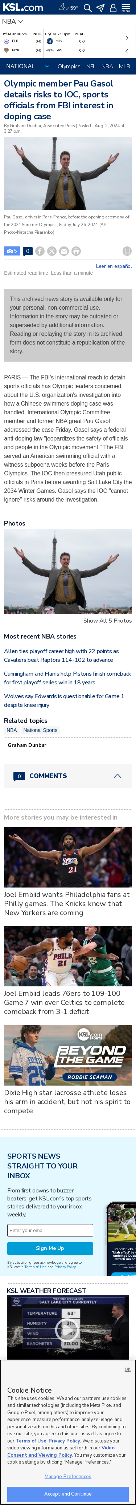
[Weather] (68, 7)
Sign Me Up (50, 1248)
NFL (91, 67)
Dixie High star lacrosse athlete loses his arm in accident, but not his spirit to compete (67, 1102)
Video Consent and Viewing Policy (61, 1451)
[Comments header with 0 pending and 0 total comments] (68, 776)
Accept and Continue (68, 1494)
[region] (68, 1432)
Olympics (69, 67)
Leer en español (114, 266)
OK (128, 1369)
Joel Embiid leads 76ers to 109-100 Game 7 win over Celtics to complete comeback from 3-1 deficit (64, 1003)
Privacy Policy (64, 1266)
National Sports (41, 730)
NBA (107, 67)
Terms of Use (35, 1266)
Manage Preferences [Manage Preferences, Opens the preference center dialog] (68, 1476)
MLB (124, 67)
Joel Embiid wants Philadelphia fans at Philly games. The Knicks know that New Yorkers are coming (67, 904)
